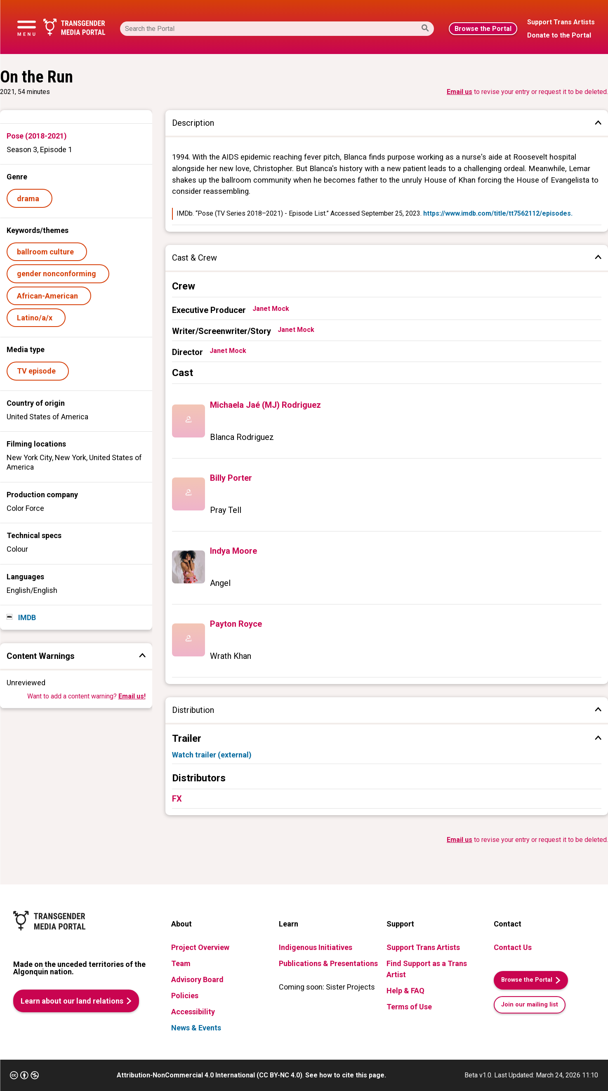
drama (29, 198)
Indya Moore (233, 551)
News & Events (196, 1027)
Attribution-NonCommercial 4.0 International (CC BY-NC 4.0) (209, 1075)
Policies (184, 995)
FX (177, 799)
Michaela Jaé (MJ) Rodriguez (265, 405)
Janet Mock (270, 309)
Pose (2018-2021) (37, 136)
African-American (49, 296)
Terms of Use (409, 1006)
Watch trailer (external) (212, 754)
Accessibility (193, 1011)
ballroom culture (47, 251)
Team (181, 963)
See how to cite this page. (345, 1075)
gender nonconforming (58, 273)
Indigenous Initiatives (315, 947)
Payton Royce (236, 624)
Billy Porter (231, 478)
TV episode (38, 371)
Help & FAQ (405, 990)
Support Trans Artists (423, 947)
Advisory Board (197, 979)
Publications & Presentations (328, 963)
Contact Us (513, 947)
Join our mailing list (529, 1004)
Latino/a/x (36, 317)
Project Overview (200, 947)
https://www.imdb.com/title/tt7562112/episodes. (498, 213)
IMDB (26, 617)
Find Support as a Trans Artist (426, 969)
